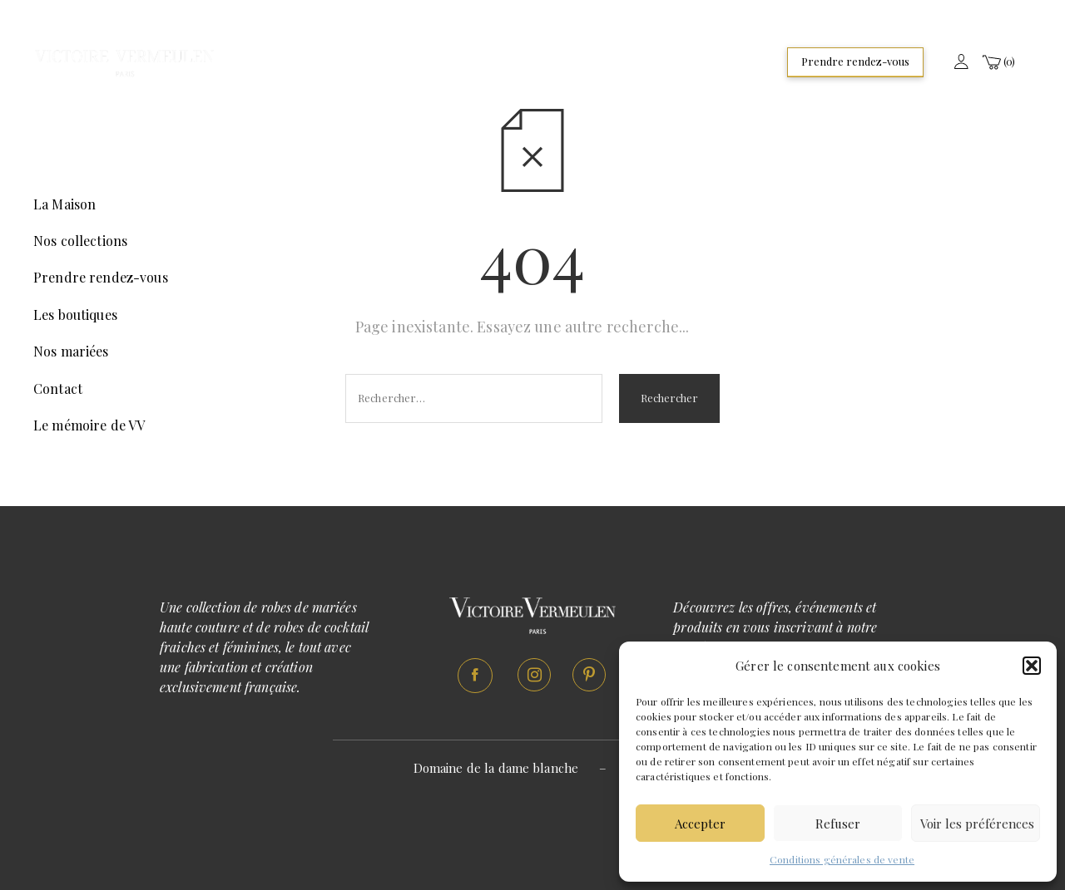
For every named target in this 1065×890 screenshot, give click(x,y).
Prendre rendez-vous (855, 61)
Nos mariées (71, 351)
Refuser (837, 823)
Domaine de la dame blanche (496, 768)
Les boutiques (75, 314)
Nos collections (80, 240)
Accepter (700, 823)
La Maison (64, 204)
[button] (1031, 665)
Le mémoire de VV (89, 425)
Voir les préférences (977, 823)
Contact (57, 388)
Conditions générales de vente (842, 859)
